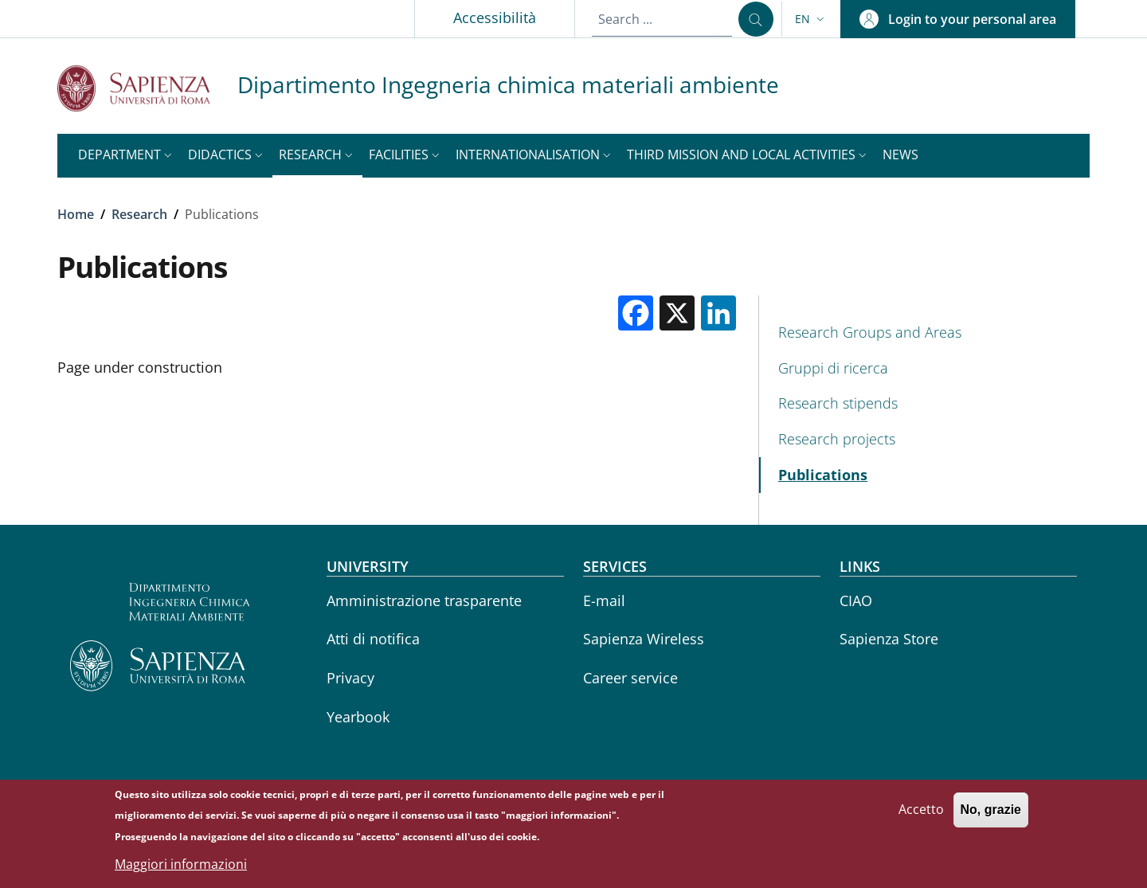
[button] (811, 19)
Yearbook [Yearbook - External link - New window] (358, 716)
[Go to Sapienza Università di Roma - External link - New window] (147, 88)
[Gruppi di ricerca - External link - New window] (924, 368)
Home (75, 214)
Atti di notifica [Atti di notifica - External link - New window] (373, 638)
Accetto (921, 810)
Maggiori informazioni (181, 864)
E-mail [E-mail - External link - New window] (604, 600)
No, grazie (991, 810)
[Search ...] (755, 19)
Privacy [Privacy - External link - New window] (350, 677)
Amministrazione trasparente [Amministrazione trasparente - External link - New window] (424, 600)
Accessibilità (494, 17)
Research (139, 214)
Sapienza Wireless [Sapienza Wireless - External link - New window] (643, 638)
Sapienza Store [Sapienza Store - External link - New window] (889, 638)
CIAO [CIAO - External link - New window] (856, 600)
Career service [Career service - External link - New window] (630, 677)
